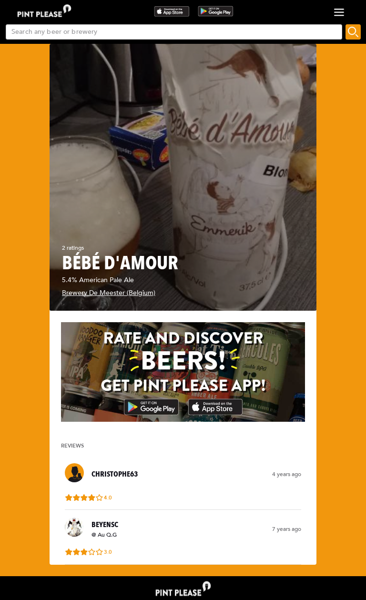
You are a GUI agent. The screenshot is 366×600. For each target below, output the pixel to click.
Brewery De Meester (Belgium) (108, 292)
